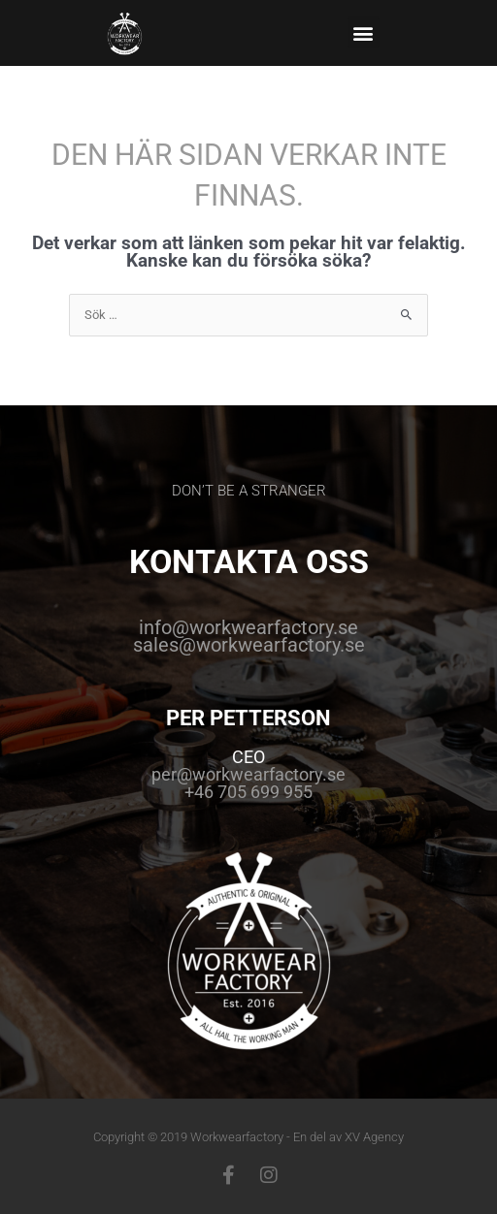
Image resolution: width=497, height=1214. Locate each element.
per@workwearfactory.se (248, 774)
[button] (364, 32)
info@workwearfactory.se (248, 627)
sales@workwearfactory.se (249, 644)
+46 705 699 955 (248, 792)
